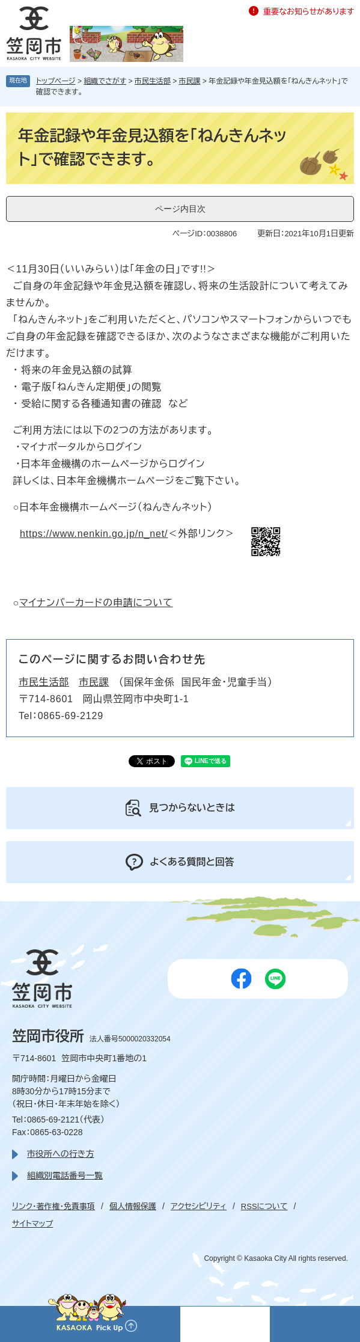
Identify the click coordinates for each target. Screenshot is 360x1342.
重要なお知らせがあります (308, 11)
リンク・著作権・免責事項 (53, 1206)
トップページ (56, 81)
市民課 (190, 81)
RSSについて (264, 1206)
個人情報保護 (132, 1206)
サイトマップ (32, 1223)
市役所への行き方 (60, 1154)
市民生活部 (153, 81)
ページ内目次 (180, 208)
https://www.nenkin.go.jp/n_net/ (94, 534)
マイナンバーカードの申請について (96, 603)
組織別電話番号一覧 (65, 1175)
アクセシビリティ (199, 1206)
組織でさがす (105, 81)
